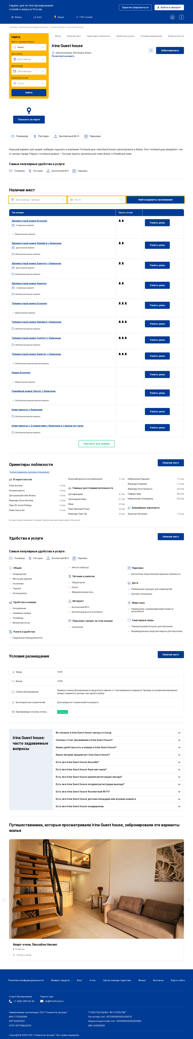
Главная (13, 27)
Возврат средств (60, 980)
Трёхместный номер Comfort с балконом (36, 338)
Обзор (58, 36)
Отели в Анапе (57, 27)
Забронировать (170, 50)
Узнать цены (157, 222)
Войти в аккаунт (169, 7)
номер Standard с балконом (36, 243)
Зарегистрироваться (135, 7)
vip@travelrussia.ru (52, 1001)
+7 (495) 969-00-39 (21, 1001)
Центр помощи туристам (117, 980)
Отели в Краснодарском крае (34, 27)
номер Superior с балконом (36, 263)
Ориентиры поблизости (98, 36)
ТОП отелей (84, 17)
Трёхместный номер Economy (29, 303)
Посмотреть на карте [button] (63, 56)
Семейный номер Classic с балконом (33, 391)
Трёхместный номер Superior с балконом (36, 354)
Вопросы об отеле (177, 36)
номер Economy (29, 220)
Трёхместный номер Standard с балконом (36, 322)
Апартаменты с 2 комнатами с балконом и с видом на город (47, 425)
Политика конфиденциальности (26, 980)
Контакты (158, 980)
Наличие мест (74, 36)
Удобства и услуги (125, 36)
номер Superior (29, 283)
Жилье (16, 17)
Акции (59, 17)
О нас (93, 980)
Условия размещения (151, 36)
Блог (38, 17)
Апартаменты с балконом (27, 409)
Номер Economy (21, 372)
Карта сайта (178, 980)
